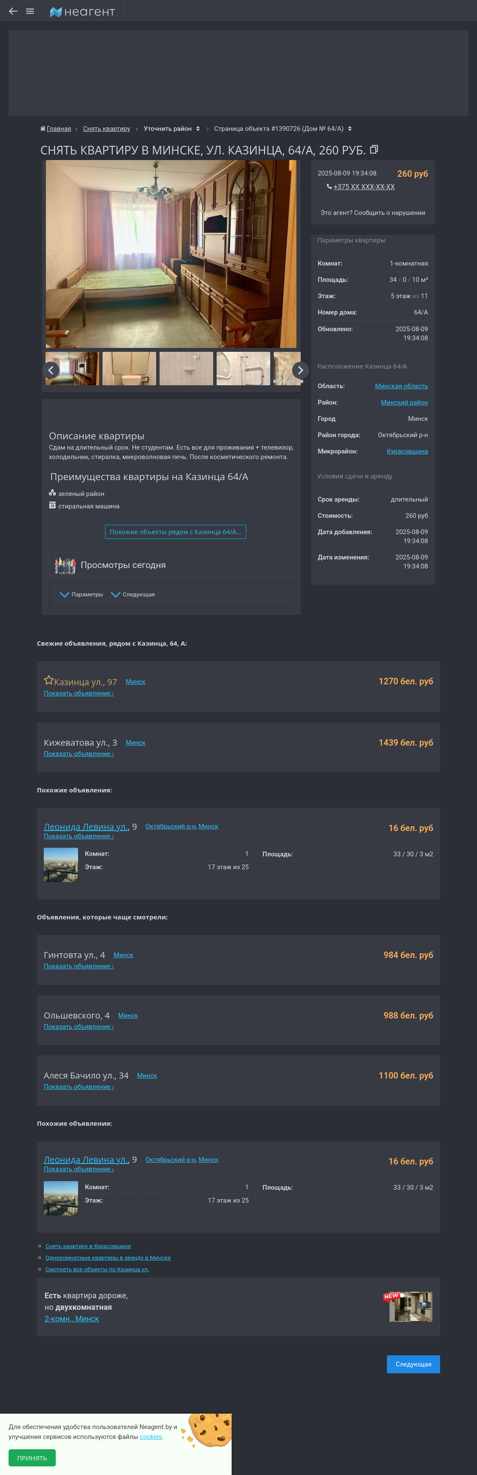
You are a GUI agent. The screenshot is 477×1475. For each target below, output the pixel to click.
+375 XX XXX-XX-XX (364, 187)
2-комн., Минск (72, 1318)
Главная (55, 129)
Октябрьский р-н (170, 826)
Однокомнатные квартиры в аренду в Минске (108, 1257)
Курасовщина (407, 451)
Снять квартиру (106, 129)
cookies (151, 1437)
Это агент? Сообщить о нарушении (372, 213)
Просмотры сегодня (123, 565)
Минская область (401, 386)
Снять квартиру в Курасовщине (88, 1246)
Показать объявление (79, 693)
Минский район (404, 402)
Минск (135, 682)
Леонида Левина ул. (86, 826)
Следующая (413, 1364)
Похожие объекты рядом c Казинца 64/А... (176, 531)
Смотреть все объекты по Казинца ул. (97, 1269)
